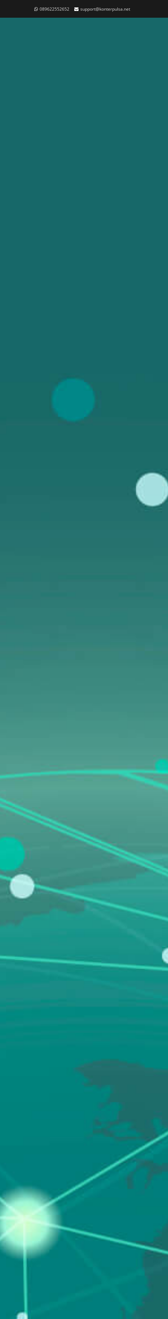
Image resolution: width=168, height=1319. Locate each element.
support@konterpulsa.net (105, 9)
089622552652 (54, 9)
